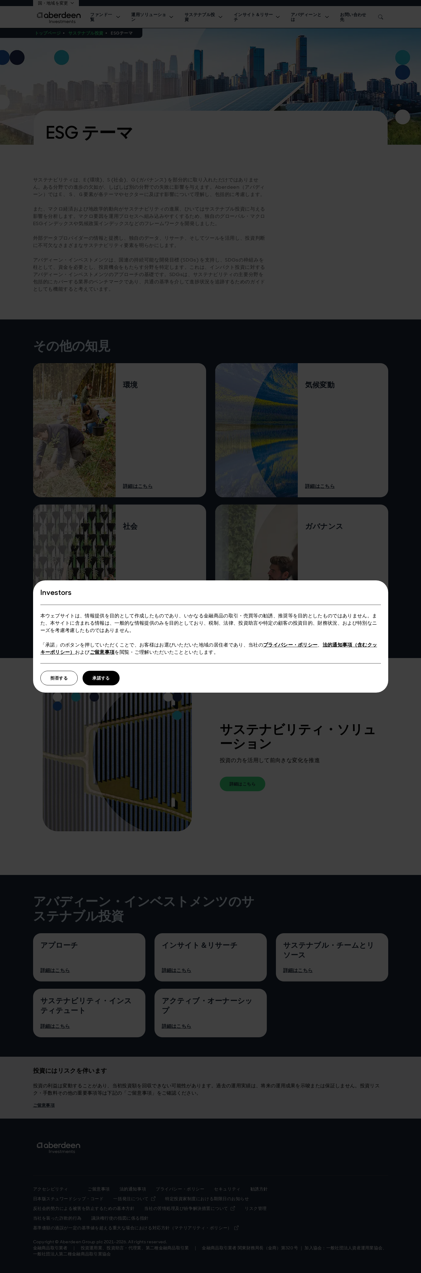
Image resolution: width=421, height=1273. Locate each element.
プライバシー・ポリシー (290, 645)
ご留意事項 (102, 652)
